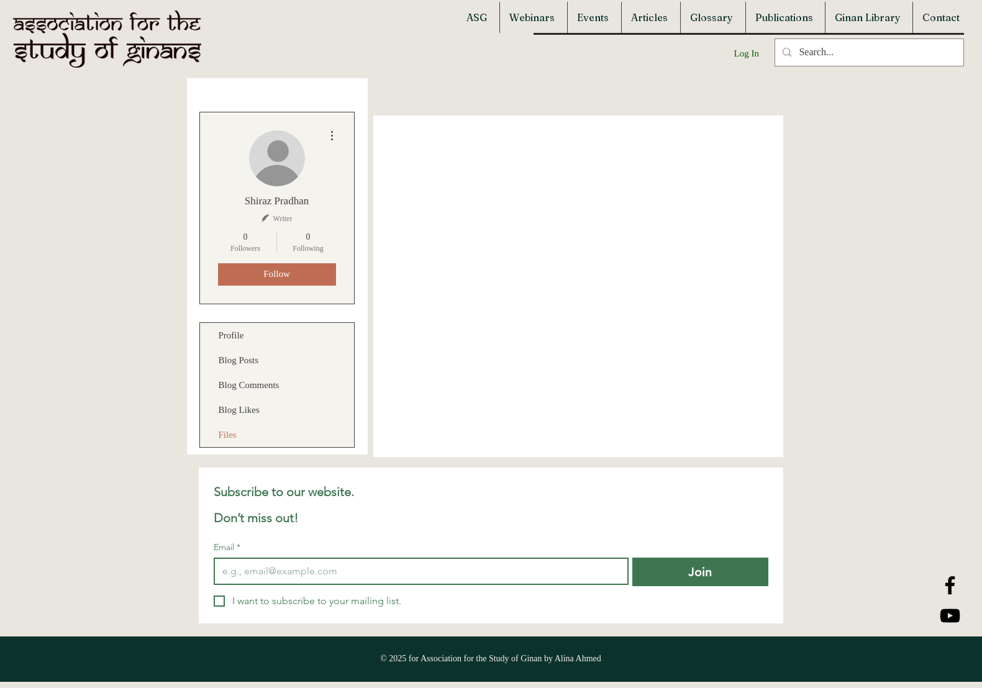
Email (227, 547)
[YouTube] (950, 616)
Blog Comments (249, 385)
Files (228, 435)
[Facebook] (950, 585)
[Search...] (868, 52)
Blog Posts (239, 360)
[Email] (417, 571)
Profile (231, 335)
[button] (478, 17)
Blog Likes (239, 410)
